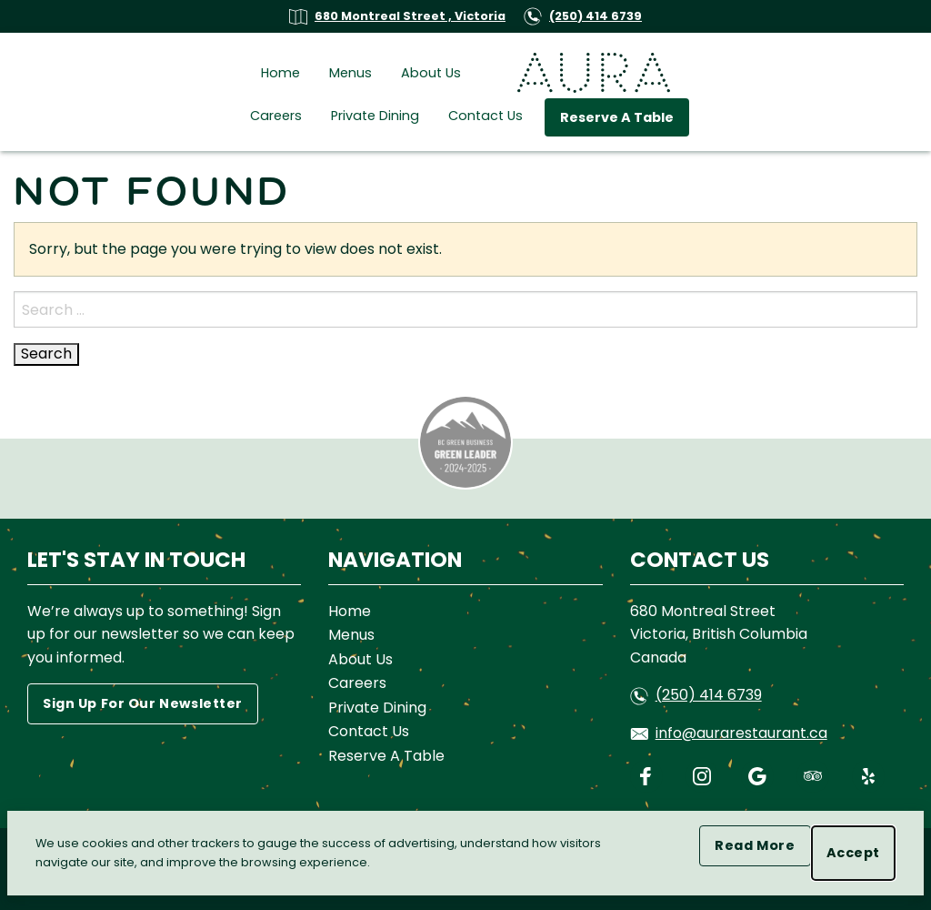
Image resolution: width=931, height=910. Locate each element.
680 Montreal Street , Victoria (397, 16)
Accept (861, 853)
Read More (762, 845)
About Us (431, 73)
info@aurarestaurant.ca (728, 733)
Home (280, 73)
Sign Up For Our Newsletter (143, 703)
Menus (350, 73)
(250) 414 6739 (583, 16)
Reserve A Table (617, 117)
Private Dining (375, 115)
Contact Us (485, 115)
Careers (276, 115)
